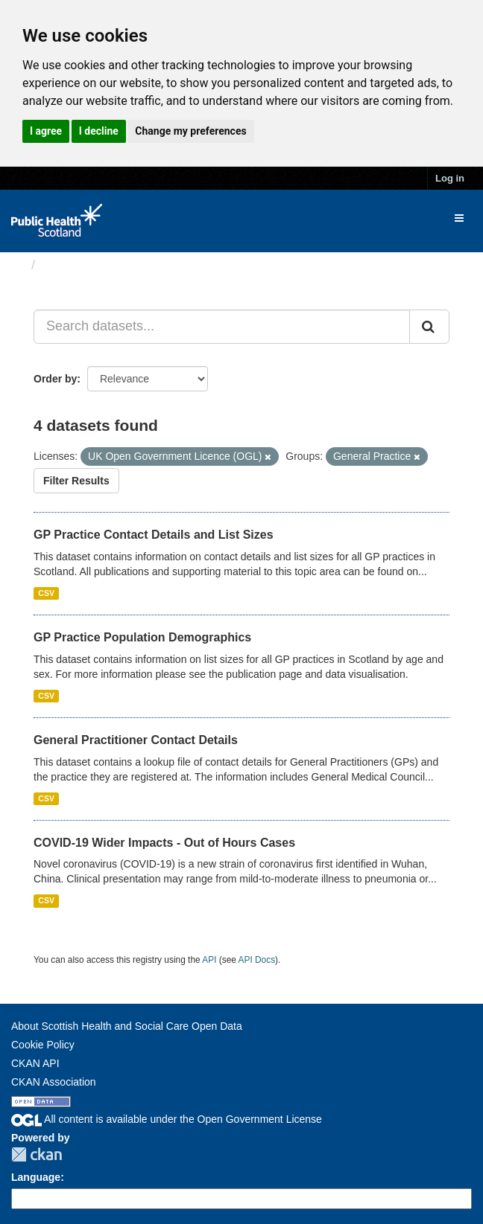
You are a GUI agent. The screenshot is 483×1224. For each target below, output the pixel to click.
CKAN (36, 1154)
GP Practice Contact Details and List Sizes (154, 534)
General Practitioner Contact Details (136, 740)
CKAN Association (53, 1082)
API (209, 960)
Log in (449, 178)
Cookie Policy (43, 1045)
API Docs (257, 960)
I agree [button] (46, 131)
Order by (55, 379)
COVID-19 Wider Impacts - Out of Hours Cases (164, 842)
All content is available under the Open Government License (166, 1119)
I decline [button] (99, 131)
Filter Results (76, 481)
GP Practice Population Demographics (142, 637)
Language (35, 1177)
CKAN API (35, 1063)
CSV (46, 593)
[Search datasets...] (222, 327)
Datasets (70, 264)
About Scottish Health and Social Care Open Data (126, 1026)
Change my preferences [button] (190, 131)
